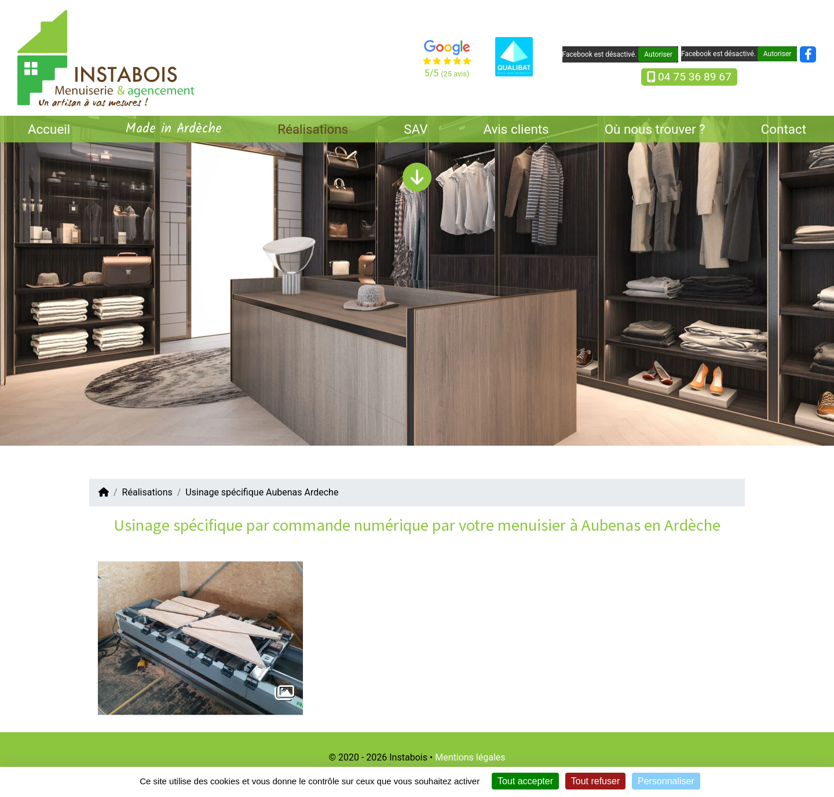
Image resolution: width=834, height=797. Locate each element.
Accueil (49, 129)
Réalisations (312, 129)
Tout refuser (595, 781)
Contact (783, 129)
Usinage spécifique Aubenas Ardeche (261, 492)
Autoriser (658, 54)
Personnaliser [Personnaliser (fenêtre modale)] (666, 781)
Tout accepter (525, 781)
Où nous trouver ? (655, 129)
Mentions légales (470, 757)
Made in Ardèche (174, 129)
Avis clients (515, 129)
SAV (415, 129)
